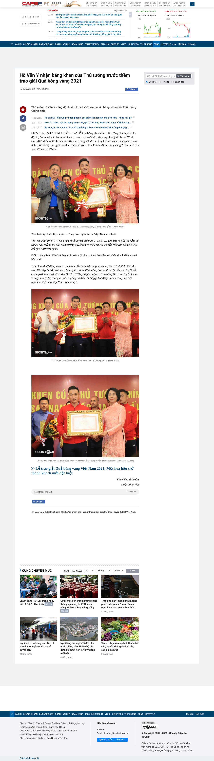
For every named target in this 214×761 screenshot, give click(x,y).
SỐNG (156, 44)
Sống (46, 89)
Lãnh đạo (179, 82)
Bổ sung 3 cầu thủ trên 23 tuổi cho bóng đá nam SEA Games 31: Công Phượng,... (88, 127)
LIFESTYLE (166, 44)
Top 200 (199, 714)
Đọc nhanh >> (120, 10)
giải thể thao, (106, 512)
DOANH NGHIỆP (62, 44)
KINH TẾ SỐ (133, 44)
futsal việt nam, (53, 512)
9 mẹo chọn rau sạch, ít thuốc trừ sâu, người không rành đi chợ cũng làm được (120, 646)
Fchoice (191, 44)
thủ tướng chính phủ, (71, 512)
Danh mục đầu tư (30, 24)
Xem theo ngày (73, 571)
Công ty (152, 82)
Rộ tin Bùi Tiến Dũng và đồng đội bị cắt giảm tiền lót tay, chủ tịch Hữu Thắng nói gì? (89, 117)
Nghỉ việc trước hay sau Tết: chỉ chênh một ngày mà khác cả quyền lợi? (37, 646)
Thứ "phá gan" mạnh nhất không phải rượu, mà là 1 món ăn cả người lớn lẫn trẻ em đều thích (119, 604)
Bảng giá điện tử (30, 17)
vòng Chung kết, (91, 512)
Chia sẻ (132, 89)
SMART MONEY (92, 44)
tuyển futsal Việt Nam (124, 512)
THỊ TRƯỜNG (146, 44)
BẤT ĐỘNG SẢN (46, 44)
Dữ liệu (182, 44)
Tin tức (165, 82)
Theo (85, 491)
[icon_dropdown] (192, 4)
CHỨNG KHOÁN (30, 44)
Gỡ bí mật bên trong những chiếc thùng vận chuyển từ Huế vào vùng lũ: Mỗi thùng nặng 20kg (78, 604)
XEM (132, 570)
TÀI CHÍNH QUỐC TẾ (110, 44)
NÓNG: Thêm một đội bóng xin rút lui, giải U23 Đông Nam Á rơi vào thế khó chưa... (89, 122)
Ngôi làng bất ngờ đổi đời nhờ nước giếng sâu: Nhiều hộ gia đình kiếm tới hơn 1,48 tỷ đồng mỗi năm (77, 648)
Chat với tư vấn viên (112, 740)
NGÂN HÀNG (77, 44)
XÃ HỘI (18, 44)
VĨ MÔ (123, 44)
